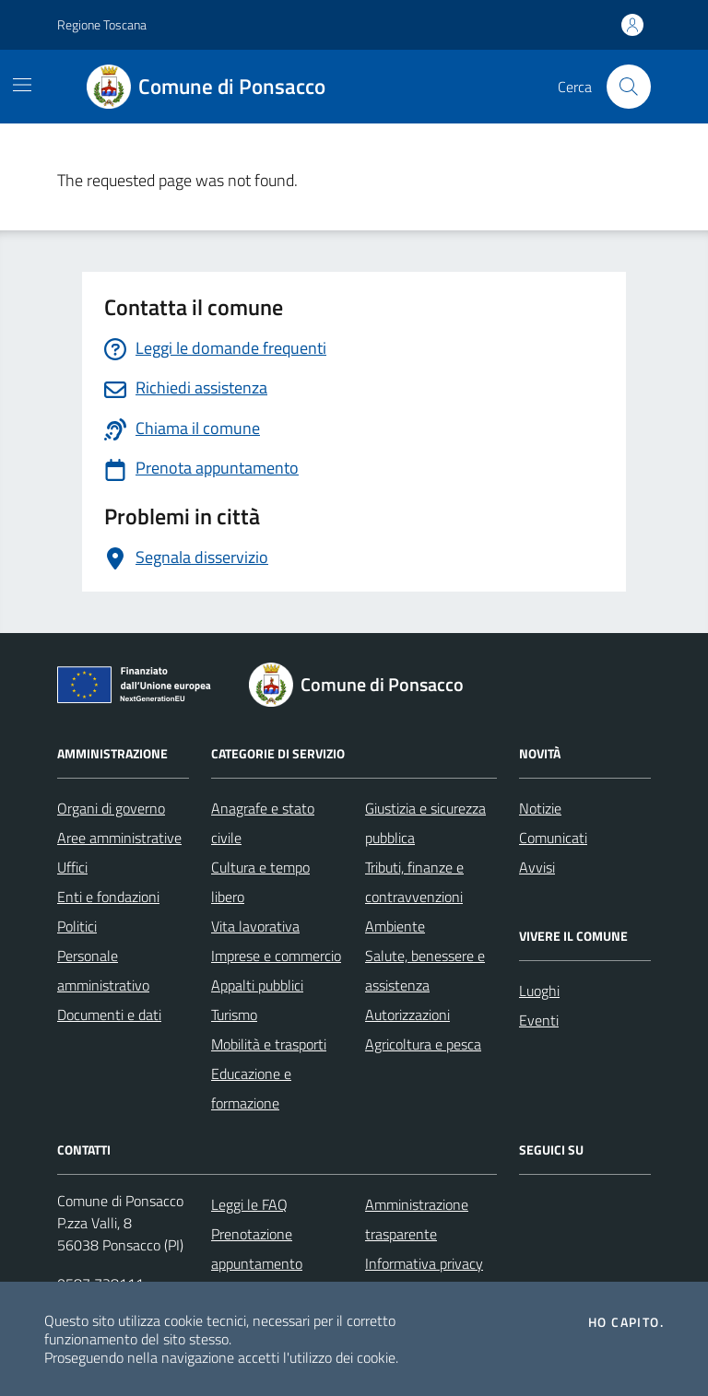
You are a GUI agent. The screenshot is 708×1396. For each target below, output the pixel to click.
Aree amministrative (119, 838)
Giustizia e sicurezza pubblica (425, 823)
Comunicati (553, 838)
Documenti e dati (109, 1014)
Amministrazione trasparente (416, 1219)
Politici (77, 926)
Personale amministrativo (103, 970)
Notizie (540, 808)
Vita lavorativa (255, 926)
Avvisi (537, 867)
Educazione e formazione (251, 1088)
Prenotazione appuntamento (256, 1248)
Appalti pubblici (257, 985)
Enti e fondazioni (108, 897)
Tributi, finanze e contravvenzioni (414, 882)
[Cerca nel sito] (629, 87)
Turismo (234, 1014)
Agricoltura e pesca (423, 1044)
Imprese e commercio (276, 955)
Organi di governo (111, 808)
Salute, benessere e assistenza (425, 970)
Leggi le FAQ (249, 1204)
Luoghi (539, 991)
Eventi (539, 1020)
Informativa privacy (424, 1263)
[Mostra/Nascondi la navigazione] (22, 85)
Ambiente (395, 926)
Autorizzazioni (407, 1014)
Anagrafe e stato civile (262, 823)
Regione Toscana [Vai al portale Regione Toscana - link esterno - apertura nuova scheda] (102, 24)
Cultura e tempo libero (260, 882)
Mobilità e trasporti (268, 1044)
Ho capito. (626, 1322)
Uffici (72, 867)
